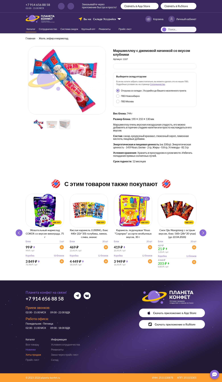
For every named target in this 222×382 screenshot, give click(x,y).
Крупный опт (88, 28)
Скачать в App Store (137, 6)
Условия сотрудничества (65, 344)
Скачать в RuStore (176, 6)
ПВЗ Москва (125, 101)
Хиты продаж (33, 354)
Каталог (31, 28)
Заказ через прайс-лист (64, 354)
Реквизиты (105, 28)
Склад (54, 359)
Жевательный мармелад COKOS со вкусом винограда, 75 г (45, 234)
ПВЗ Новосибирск (128, 96)
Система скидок (69, 28)
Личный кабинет (182, 19)
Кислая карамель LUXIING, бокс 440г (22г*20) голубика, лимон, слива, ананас (89, 234)
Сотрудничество (48, 28)
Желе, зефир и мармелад (53, 38)
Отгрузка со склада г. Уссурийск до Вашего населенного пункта (151, 90)
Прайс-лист (32, 359)
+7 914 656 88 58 (38, 5)
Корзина (154, 19)
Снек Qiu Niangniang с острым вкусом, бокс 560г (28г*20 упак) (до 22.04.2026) (177, 234)
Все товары (32, 344)
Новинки (31, 349)
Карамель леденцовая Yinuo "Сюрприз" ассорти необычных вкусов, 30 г (133, 234)
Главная (30, 38)
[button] (203, 232)
